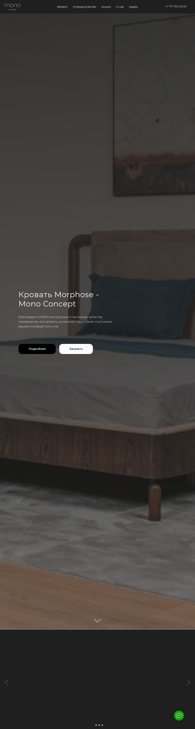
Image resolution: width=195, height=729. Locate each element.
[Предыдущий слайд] (6, 682)
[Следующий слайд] (188, 682)
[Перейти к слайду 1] (93, 725)
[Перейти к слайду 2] (96, 725)
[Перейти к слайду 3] (99, 725)
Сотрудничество (84, 6)
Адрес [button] (133, 6)
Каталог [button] (62, 6)
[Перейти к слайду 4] (102, 725)
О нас (120, 6)
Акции (106, 6)
